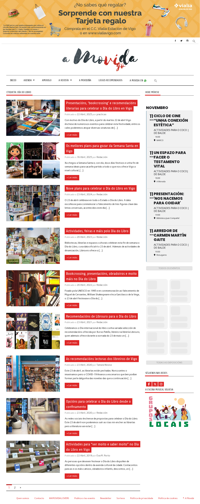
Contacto (39, 497)
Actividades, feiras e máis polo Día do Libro (98, 231)
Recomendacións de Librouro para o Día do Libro (102, 316)
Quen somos (22, 497)
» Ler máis (72, 134)
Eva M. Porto (102, 455)
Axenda (28, 80)
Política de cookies (168, 497)
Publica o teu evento (84, 497)
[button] (194, 41)
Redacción (101, 157)
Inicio (13, 80)
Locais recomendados (110, 80)
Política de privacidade (141, 497)
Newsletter (105, 497)
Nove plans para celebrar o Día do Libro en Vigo (101, 188)
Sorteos (121, 497)
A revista (64, 80)
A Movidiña (85, 80)
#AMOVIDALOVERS (59, 497)
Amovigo (46, 80)
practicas (101, 114)
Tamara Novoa (103, 369)
